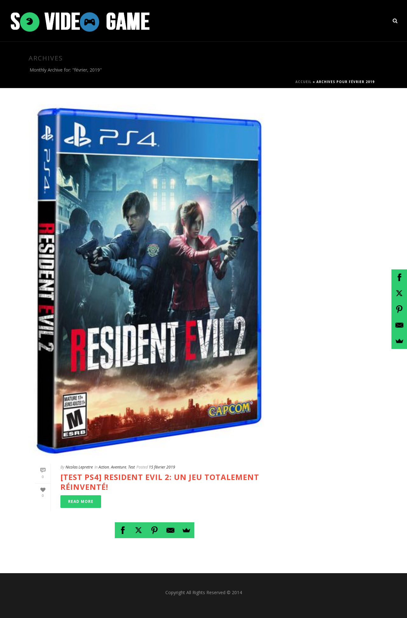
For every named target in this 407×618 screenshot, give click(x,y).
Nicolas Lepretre (79, 467)
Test (131, 467)
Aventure (118, 467)
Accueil (303, 82)
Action (104, 467)
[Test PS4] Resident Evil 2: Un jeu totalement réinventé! (159, 482)
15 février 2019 (162, 467)
